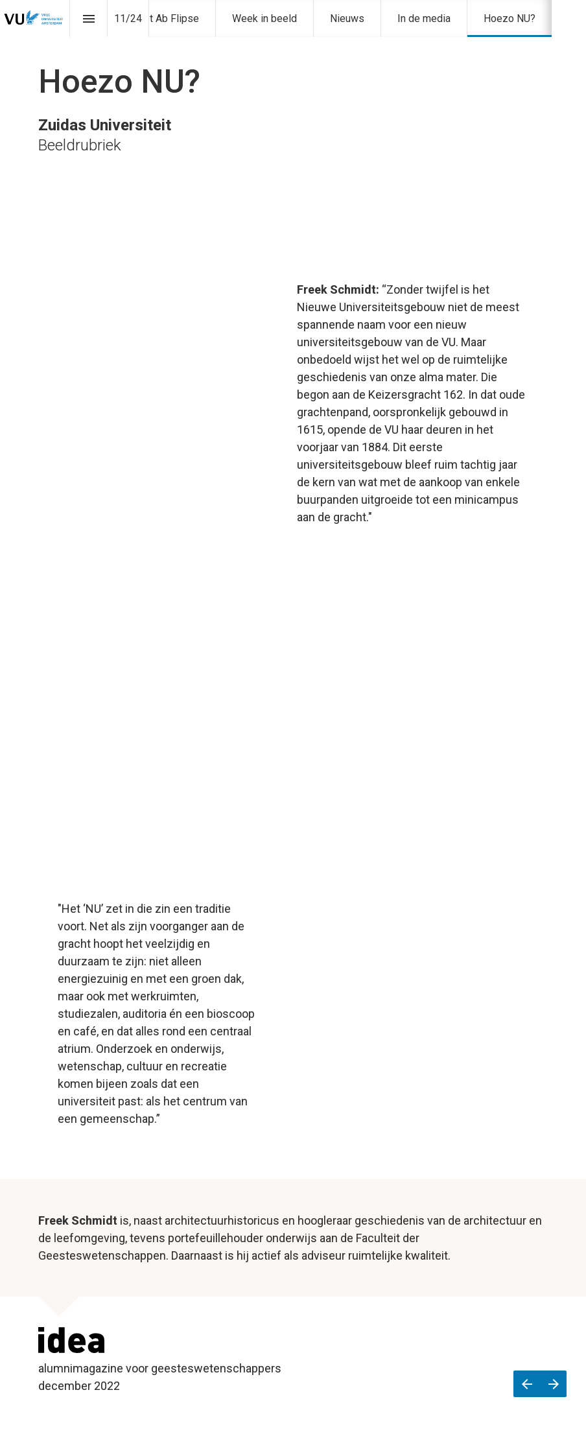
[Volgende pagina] (553, 1384)
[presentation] (293, 94)
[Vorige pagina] (526, 1384)
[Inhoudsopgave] (88, 18)
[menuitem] (264, 18)
